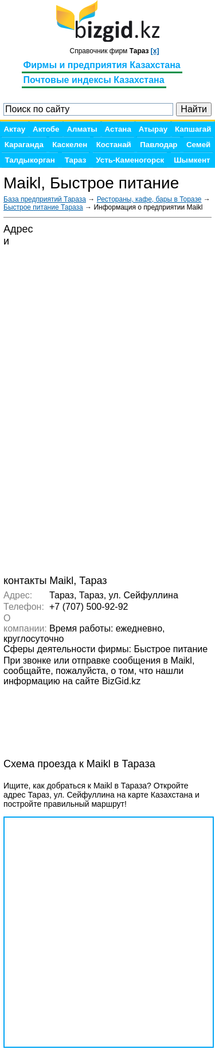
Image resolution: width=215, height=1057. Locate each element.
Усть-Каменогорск (130, 160)
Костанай (113, 144)
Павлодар (158, 144)
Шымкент (192, 160)
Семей (198, 144)
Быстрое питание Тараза (43, 207)
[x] (155, 51)
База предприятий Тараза (44, 199)
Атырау (153, 129)
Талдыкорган (29, 160)
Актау (14, 129)
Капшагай (193, 129)
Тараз (76, 160)
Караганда (24, 144)
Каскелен (69, 144)
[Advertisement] (95, 715)
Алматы (82, 129)
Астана (118, 129)
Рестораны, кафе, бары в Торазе (149, 199)
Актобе (46, 129)
